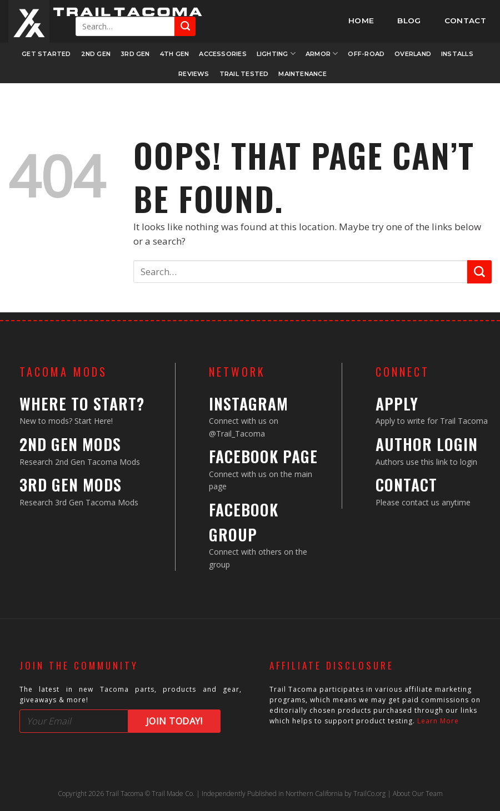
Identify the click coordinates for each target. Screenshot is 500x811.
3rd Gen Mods (70, 484)
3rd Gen (135, 54)
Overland (412, 54)
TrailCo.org (369, 793)
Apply (397, 403)
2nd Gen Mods (70, 444)
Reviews (193, 74)
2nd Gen (96, 54)
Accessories (222, 54)
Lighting (276, 53)
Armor (322, 53)
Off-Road (366, 54)
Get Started (46, 54)
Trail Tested (244, 74)
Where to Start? (81, 403)
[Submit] (185, 26)
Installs (457, 54)
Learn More (438, 721)
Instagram (248, 403)
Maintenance (302, 74)
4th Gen (174, 54)
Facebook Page (263, 456)
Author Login (427, 444)
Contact (406, 484)
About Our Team (418, 793)
